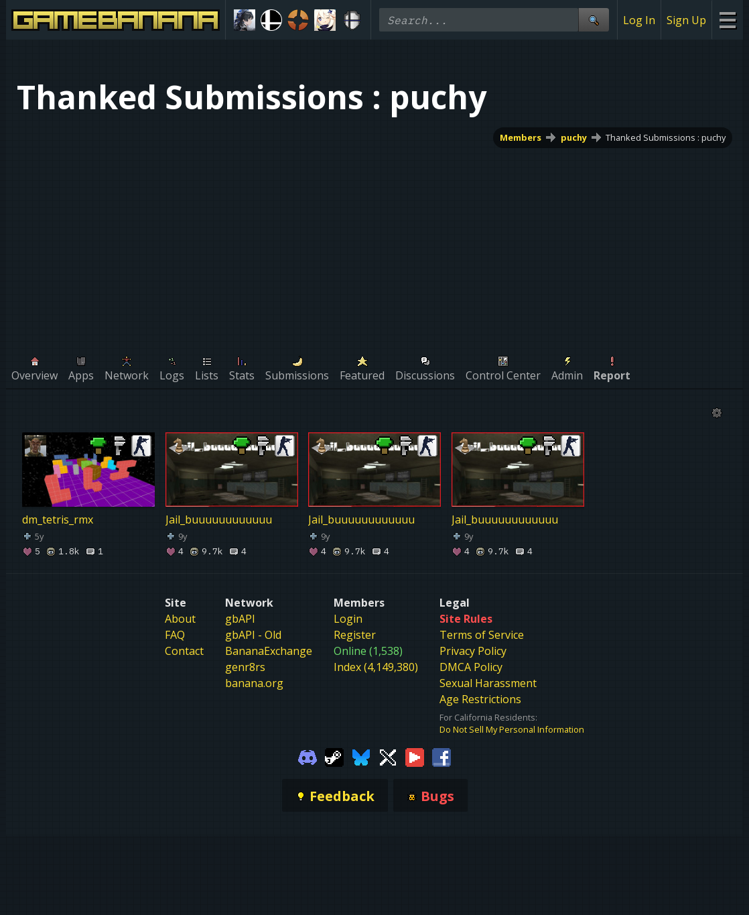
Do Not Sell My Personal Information (511, 729)
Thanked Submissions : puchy (666, 137)
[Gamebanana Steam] (334, 756)
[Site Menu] (727, 20)
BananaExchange (268, 651)
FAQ (175, 634)
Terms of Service (481, 634)
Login (348, 618)
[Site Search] (593, 20)
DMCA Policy (470, 667)
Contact (184, 651)
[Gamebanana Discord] (307, 756)
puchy (574, 137)
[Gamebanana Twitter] (388, 756)
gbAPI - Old (253, 634)
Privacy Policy (472, 651)
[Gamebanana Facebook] (441, 756)
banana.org (254, 683)
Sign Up (686, 20)
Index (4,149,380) (376, 667)
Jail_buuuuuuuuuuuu (218, 519)
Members (520, 137)
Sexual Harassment (488, 683)
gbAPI (240, 618)
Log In (639, 20)
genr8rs (245, 667)
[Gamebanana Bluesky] (361, 756)
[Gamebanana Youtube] (414, 756)
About (180, 618)
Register (355, 634)
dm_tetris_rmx (57, 519)
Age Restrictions (480, 699)
